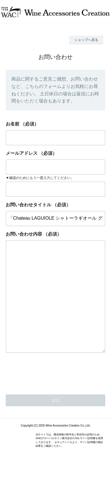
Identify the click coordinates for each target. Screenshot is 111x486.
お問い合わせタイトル (28, 204)
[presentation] (49, 395)
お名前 (12, 123)
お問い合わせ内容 (24, 234)
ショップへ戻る (86, 40)
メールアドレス (22, 153)
